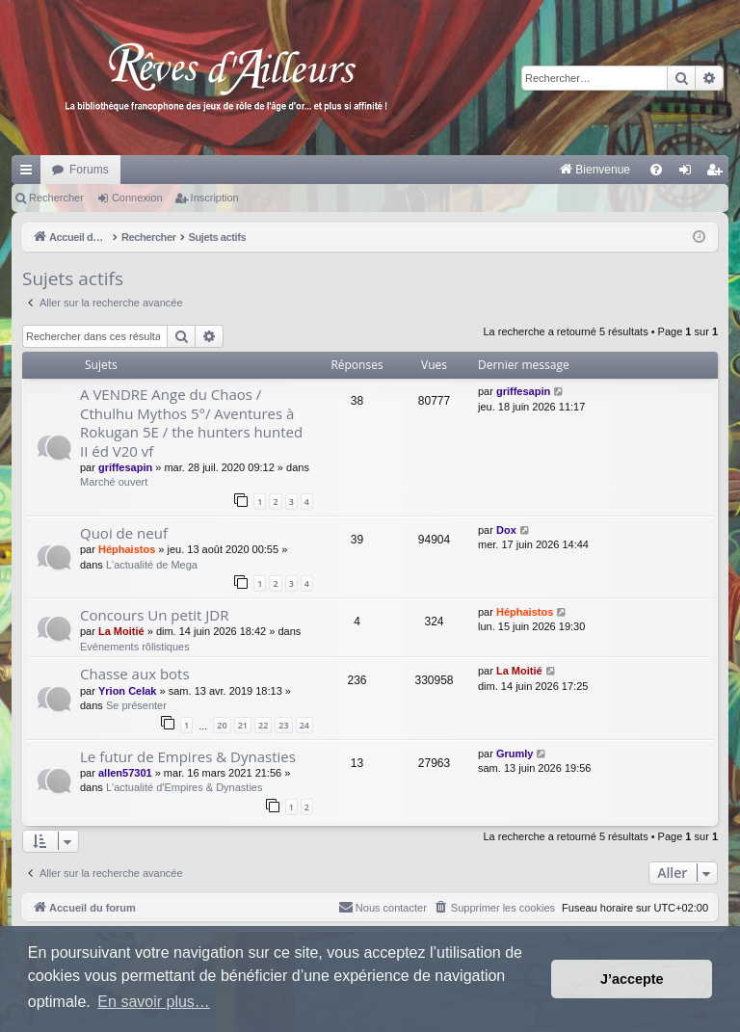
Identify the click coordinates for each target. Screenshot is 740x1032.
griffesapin (125, 467)
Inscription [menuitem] (718, 173)
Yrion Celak (127, 691)
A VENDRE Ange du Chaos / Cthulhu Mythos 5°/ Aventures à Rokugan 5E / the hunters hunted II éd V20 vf (191, 422)
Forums (89, 169)
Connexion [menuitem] (689, 173)
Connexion (137, 197)
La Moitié (121, 631)
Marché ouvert (113, 482)
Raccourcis (29, 173)
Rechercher (56, 197)
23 (283, 725)
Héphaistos (126, 549)
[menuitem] (393, 169)
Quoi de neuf (124, 532)
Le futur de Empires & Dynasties (188, 756)
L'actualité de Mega (152, 564)
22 (263, 725)
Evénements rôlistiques (135, 646)
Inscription (215, 197)
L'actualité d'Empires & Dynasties (184, 787)
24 (304, 725)
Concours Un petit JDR (154, 614)
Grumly (515, 753)
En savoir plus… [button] (153, 1001)
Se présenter (136, 705)
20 (221, 725)
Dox (506, 530)
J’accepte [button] (632, 979)
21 (243, 725)
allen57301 (125, 773)
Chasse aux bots (135, 673)
